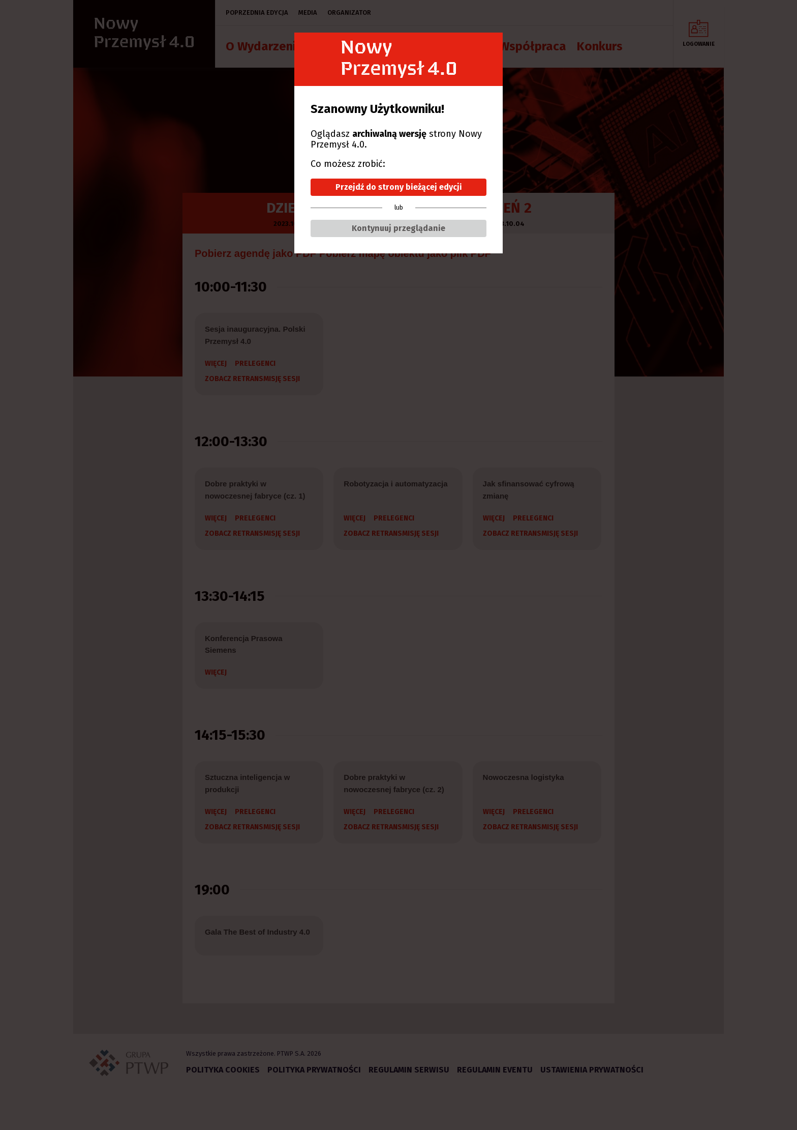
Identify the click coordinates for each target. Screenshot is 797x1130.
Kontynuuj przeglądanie (398, 228)
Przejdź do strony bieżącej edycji (398, 187)
